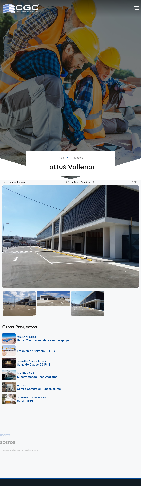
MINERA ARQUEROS (27, 337)
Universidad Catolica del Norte (32, 397)
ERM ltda (21, 385)
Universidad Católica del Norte (32, 361)
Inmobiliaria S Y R (25, 373)
